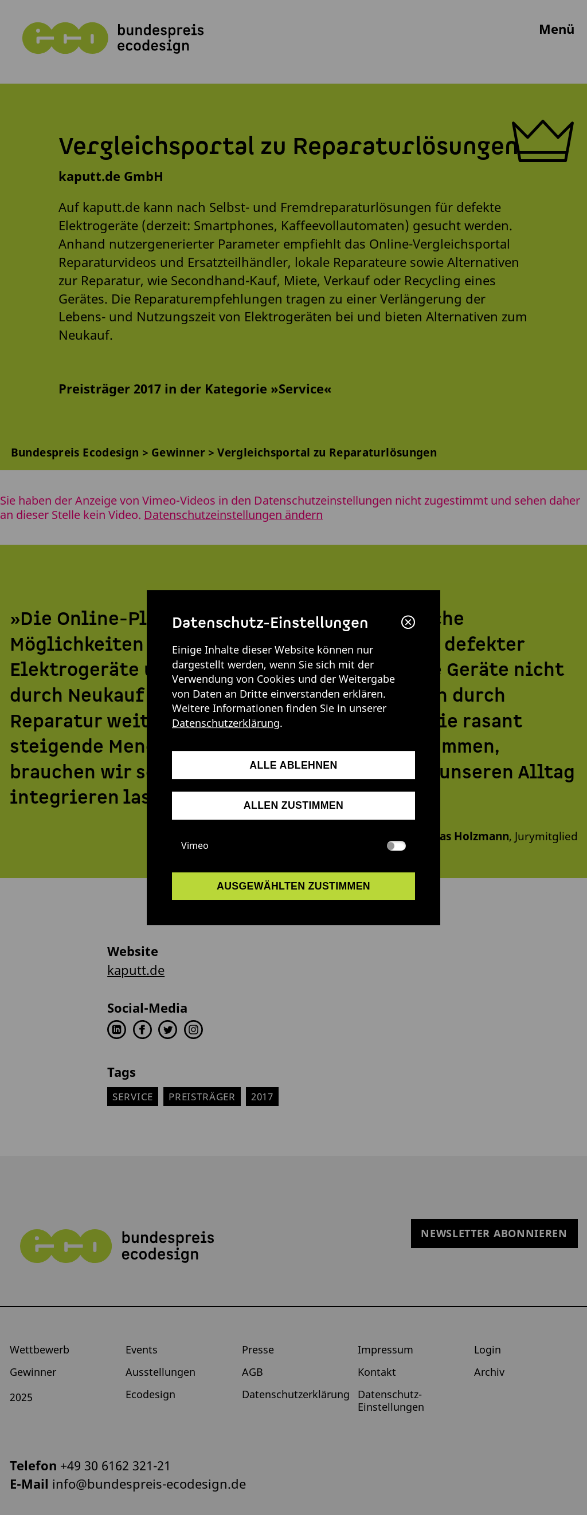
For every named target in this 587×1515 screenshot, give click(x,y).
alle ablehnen (293, 765)
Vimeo (293, 845)
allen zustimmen (293, 805)
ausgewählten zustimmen (293, 886)
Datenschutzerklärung (226, 723)
